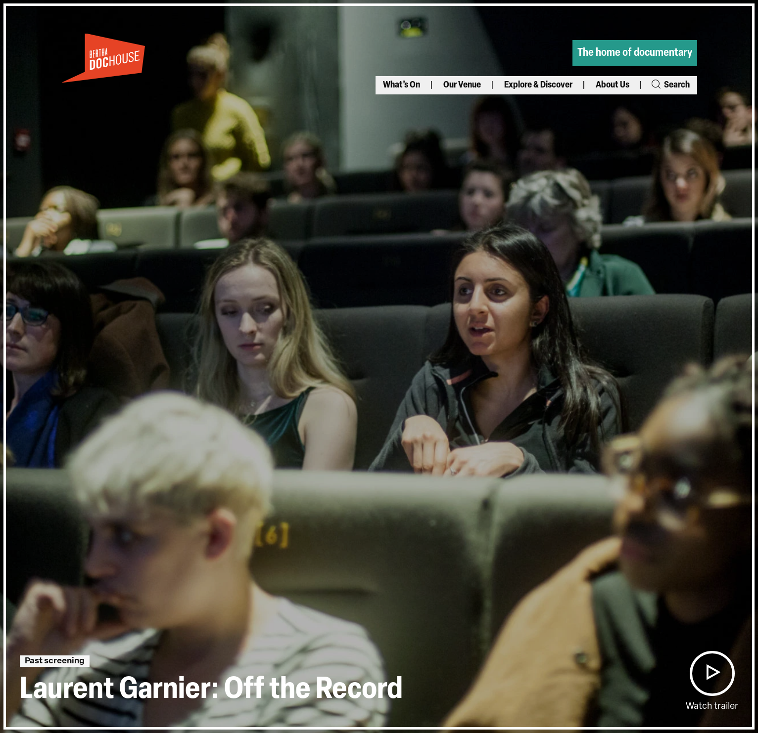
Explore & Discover (538, 85)
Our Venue (462, 85)
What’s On (401, 85)
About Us (612, 85)
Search (670, 85)
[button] (712, 673)
